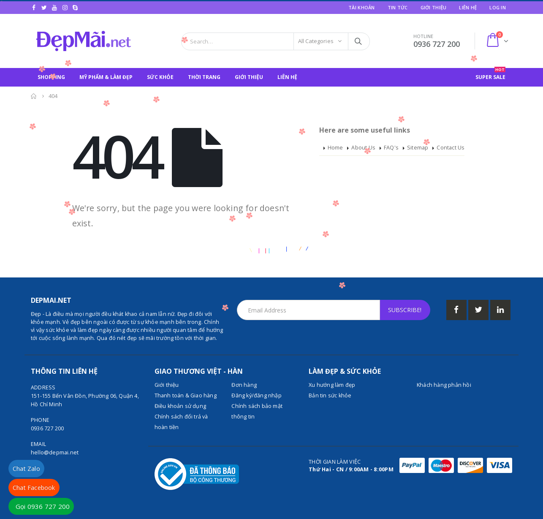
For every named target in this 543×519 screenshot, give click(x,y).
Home (335, 147)
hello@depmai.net (55, 452)
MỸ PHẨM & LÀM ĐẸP (106, 77)
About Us (363, 147)
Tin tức (398, 7)
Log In (497, 7)
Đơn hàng (244, 385)
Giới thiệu (167, 385)
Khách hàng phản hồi (444, 385)
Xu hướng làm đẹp (332, 385)
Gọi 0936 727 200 (43, 506)
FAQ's (391, 147)
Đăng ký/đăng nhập (256, 395)
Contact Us (450, 147)
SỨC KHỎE (160, 77)
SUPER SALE (490, 74)
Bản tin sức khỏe (330, 395)
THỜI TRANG (204, 77)
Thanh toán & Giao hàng (186, 395)
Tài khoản (361, 7)
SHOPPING (51, 77)
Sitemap (417, 147)
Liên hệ (468, 7)
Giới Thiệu (434, 7)
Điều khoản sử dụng (180, 406)
